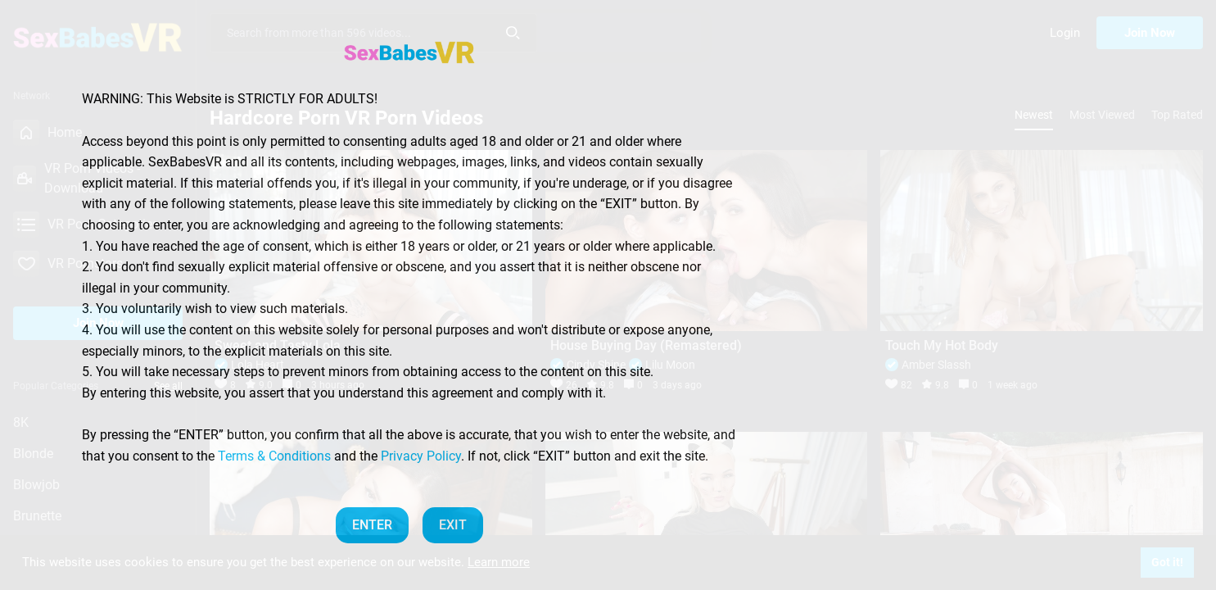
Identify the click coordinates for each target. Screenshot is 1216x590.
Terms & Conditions (274, 456)
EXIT (453, 525)
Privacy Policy (421, 456)
